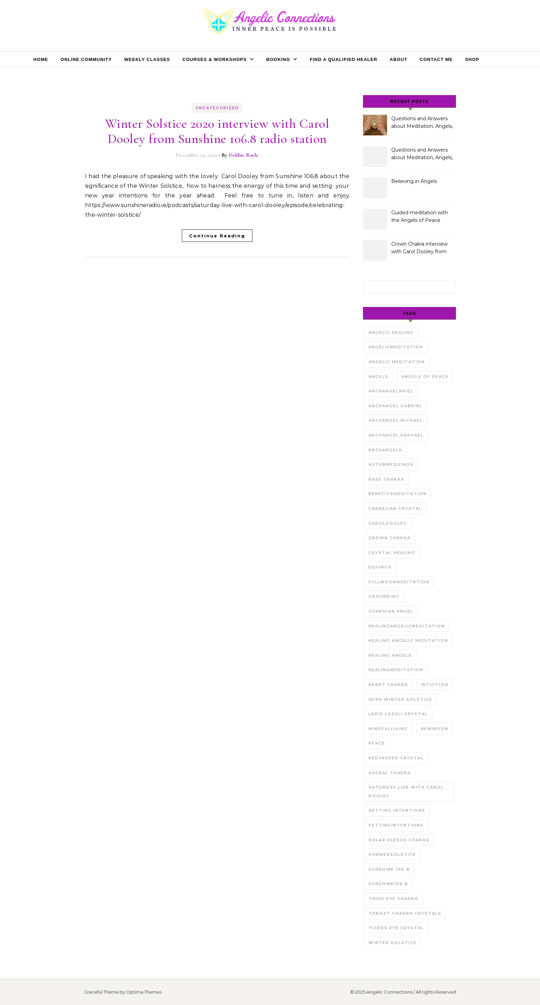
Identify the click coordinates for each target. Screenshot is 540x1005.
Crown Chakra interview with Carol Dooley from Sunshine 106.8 (419, 248)
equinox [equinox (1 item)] (380, 567)
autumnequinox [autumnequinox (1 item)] (391, 464)
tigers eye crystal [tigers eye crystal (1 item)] (396, 927)
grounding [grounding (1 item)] (383, 596)
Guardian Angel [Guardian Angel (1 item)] (390, 611)
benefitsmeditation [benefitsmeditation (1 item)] (397, 493)
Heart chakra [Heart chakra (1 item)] (388, 684)
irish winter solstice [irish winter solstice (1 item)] (400, 699)
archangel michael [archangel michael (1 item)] (395, 420)
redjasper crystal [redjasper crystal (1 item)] (396, 758)
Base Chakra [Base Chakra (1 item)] (386, 479)
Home (40, 59)
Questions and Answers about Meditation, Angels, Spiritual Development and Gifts (422, 123)
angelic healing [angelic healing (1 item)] (391, 332)
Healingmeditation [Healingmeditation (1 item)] (395, 669)
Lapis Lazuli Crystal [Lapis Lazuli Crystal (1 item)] (398, 713)
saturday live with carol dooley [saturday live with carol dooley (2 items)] (406, 791)
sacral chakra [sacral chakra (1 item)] (389, 772)
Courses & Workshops (215, 59)
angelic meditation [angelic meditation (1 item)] (396, 361)
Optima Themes (144, 992)
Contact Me (436, 59)
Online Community (86, 59)
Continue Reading (217, 235)
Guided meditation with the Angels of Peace (419, 216)
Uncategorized (217, 107)
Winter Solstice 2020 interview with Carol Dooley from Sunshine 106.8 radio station (217, 131)
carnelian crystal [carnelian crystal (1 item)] (395, 508)
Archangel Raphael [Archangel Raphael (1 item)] (396, 435)
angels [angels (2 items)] (378, 376)
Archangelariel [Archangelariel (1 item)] (390, 391)
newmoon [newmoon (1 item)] (434, 728)
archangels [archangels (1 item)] (385, 450)
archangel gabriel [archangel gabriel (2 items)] (395, 405)
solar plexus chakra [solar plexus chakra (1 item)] (398, 840)
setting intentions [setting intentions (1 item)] (396, 810)
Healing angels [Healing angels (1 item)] (390, 655)
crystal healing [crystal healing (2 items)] (391, 552)
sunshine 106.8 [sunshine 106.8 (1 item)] (389, 869)
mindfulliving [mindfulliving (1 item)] (388, 728)
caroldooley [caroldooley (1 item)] (387, 523)
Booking (278, 59)
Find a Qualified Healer (343, 59)
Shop (472, 59)
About (398, 59)
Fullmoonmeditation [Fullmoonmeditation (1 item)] (398, 582)
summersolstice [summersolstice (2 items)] (392, 854)
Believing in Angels (414, 181)
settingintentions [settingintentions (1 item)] (396, 825)
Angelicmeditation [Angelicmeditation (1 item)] (395, 347)
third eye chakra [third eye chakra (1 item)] (393, 898)
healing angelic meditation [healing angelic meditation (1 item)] (408, 640)
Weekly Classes (147, 59)
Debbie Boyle (243, 155)
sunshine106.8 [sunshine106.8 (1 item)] (388, 883)
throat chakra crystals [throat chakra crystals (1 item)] (405, 913)
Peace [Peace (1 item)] (376, 743)
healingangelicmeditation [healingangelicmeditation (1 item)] (406, 626)
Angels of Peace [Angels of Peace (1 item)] (425, 376)
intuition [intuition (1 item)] (434, 684)
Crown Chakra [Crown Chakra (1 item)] (389, 537)
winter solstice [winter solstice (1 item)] (392, 942)
